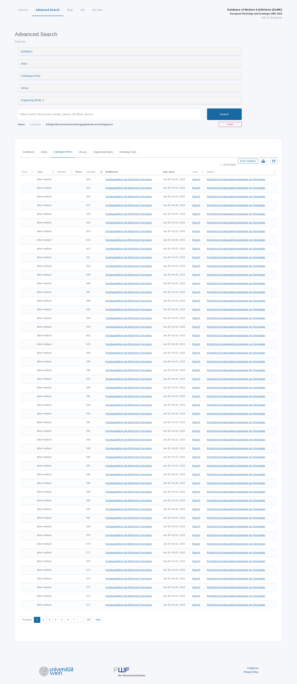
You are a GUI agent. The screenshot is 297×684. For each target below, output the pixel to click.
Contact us (252, 668)
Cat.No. (91, 172)
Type (40, 172)
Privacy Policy (251, 672)
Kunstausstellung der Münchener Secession (129, 179)
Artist (24, 63)
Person (62, 172)
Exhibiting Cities (128, 152)
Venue (25, 88)
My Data (97, 9)
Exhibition (27, 51)
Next (98, 619)
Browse (23, 9)
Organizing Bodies (103, 152)
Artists (44, 152)
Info (82, 9)
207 (89, 619)
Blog (70, 9)
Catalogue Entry (30, 75)
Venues (83, 152)
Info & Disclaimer (272, 17)
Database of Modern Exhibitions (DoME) (254, 11)
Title (24, 172)
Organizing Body (31, 100)
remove (230, 124)
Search (224, 114)
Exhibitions (28, 152)
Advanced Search (48, 9)
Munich (196, 179)
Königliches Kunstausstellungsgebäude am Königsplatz (236, 179)
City (194, 172)
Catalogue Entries (63, 151)
